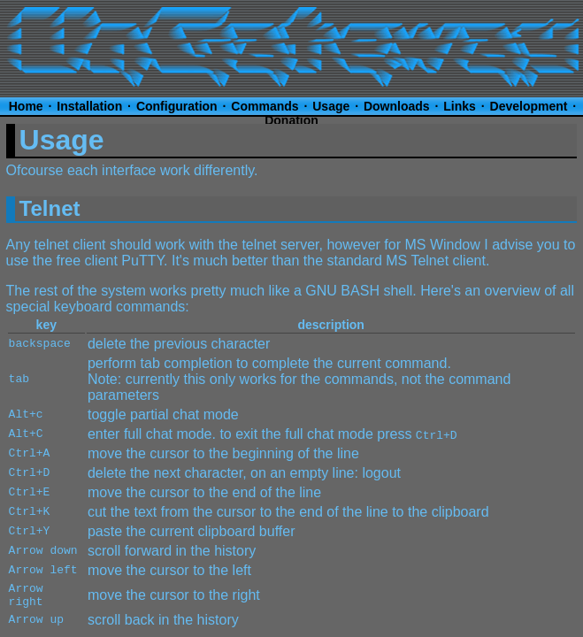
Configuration (177, 106)
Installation (89, 106)
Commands (264, 106)
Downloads (397, 106)
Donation (291, 120)
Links (459, 106)
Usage (330, 106)
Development (529, 106)
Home (26, 106)
